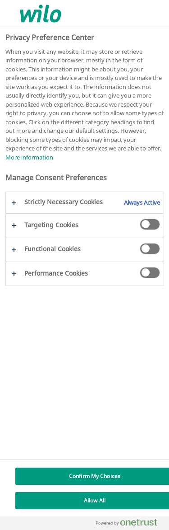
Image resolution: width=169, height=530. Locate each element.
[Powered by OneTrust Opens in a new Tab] (130, 524)
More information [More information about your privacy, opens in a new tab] (29, 157)
